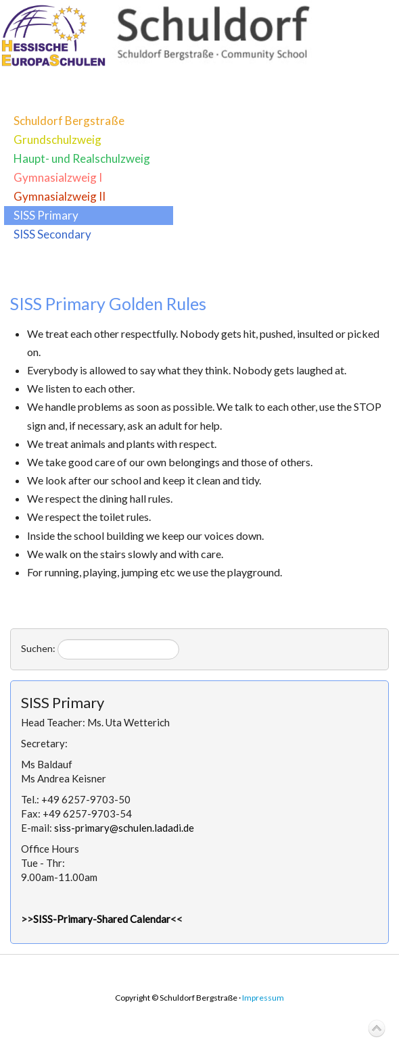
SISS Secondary (52, 234)
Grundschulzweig (57, 139)
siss (124, 828)
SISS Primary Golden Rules (108, 303)
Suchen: (38, 648)
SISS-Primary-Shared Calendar (101, 919)
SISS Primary (46, 215)
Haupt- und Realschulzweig (82, 158)
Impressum (263, 998)
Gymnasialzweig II (59, 196)
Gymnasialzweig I (58, 177)
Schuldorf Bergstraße (69, 121)
